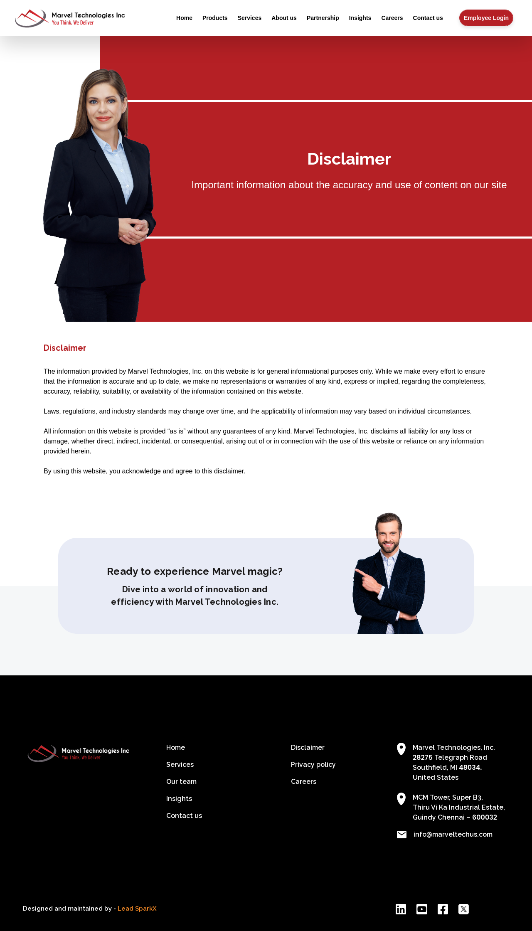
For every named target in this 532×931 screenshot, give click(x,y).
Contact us (428, 18)
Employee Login (486, 18)
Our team (181, 782)
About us (284, 18)
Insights (360, 18)
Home (184, 18)
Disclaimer (308, 747)
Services (250, 18)
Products (215, 18)
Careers (392, 18)
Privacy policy (313, 764)
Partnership (323, 18)
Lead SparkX (137, 908)
